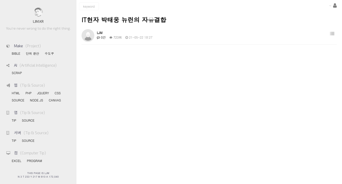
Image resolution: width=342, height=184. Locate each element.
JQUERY (43, 93)
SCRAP (17, 73)
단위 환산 (32, 53)
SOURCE (18, 100)
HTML (16, 93)
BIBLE (16, 53)
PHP (28, 93)
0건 (101, 37)
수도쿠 (49, 53)
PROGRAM (34, 160)
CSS (58, 93)
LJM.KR (38, 21)
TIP (14, 120)
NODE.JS (36, 100)
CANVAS (55, 100)
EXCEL (16, 160)
